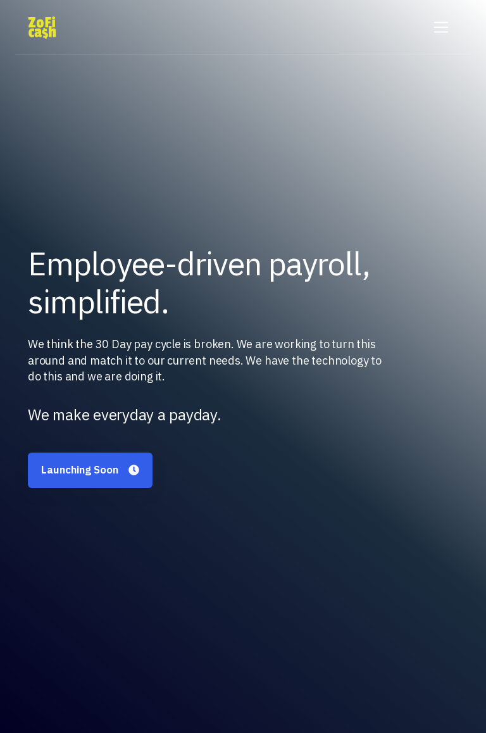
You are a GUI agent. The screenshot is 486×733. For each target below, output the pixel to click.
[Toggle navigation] (441, 27)
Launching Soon (90, 470)
